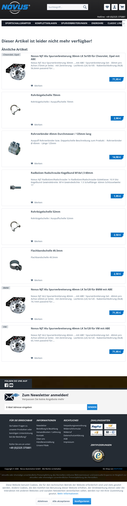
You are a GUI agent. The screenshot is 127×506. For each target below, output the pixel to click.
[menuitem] (67, 7)
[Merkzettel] (107, 7)
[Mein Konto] (114, 7)
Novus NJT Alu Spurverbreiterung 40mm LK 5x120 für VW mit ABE (70, 328)
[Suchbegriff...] (67, 7)
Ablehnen (43, 501)
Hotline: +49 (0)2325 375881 (111, 16)
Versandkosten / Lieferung (48, 432)
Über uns (40, 438)
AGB (65, 438)
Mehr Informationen (67, 493)
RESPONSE (118, 469)
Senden (92, 407)
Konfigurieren (82, 501)
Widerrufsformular (72, 428)
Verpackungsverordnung (75, 425)
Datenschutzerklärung (74, 435)
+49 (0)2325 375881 (20, 447)
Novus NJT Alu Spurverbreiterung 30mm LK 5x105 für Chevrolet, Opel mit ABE (75, 58)
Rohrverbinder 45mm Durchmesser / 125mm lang (61, 134)
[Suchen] (85, 7)
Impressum (69, 442)
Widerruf (68, 432)
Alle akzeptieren (61, 501)
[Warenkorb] (122, 7)
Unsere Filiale (42, 445)
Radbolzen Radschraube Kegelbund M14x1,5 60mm (62, 173)
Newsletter (41, 425)
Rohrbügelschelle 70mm (45, 95)
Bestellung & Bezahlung (47, 428)
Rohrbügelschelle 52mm (45, 211)
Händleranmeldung (45, 442)
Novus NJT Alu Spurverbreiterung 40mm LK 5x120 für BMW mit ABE (71, 289)
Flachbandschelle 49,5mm (47, 250)
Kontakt (40, 435)
